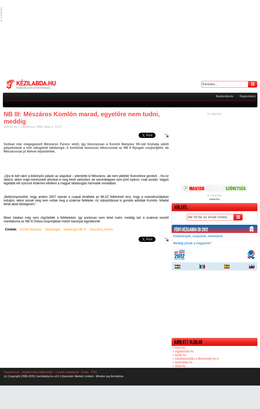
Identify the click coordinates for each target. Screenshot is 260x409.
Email (85, 372)
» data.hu (178, 366)
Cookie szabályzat (67, 372)
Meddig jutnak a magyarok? (192, 243)
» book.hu (179, 355)
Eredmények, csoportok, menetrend (198, 236)
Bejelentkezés (225, 96)
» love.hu (178, 348)
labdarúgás (52, 229)
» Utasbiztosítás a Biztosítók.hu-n (195, 359)
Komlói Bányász (31, 229)
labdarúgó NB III (74, 229)
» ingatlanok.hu (183, 351)
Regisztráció (248, 96)
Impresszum (12, 372)
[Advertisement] (130, 39)
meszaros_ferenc (101, 229)
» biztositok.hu (182, 362)
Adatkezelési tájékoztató (37, 372)
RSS (94, 372)
